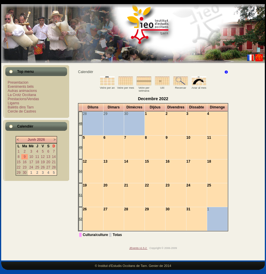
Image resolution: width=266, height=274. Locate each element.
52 (80, 219)
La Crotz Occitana (22, 95)
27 (48, 167)
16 (25, 162)
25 (37, 167)
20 (48, 162)
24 (31, 167)
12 (43, 157)
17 (31, 162)
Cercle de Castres (22, 111)
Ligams (13, 103)
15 (18, 162)
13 (48, 157)
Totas (117, 235)
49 (80, 147)
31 (188, 209)
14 (54, 157)
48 (80, 123)
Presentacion (18, 82)
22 (18, 167)
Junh (31, 140)
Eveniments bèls (21, 87)
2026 (41, 140)
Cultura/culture (95, 235)
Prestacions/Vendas (23, 99)
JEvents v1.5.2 (138, 248)
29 (18, 173)
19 (43, 162)
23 (25, 167)
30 (25, 173)
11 (37, 157)
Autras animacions (22, 91)
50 (80, 171)
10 (31, 157)
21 (54, 162)
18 (37, 162)
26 (43, 167)
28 (54, 167)
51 (80, 195)
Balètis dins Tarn (21, 107)
